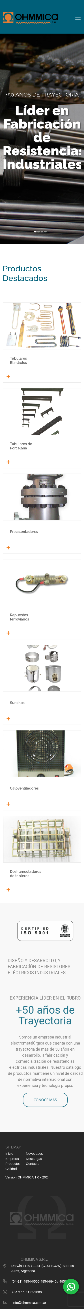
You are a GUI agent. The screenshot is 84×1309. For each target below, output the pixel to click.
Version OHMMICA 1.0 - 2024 (27, 1177)
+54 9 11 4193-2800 (22, 1292)
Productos (13, 1163)
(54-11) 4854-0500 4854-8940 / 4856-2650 (39, 1281)
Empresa (12, 1159)
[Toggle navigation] (78, 17)
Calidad (11, 1169)
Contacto (32, 1163)
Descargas (34, 1159)
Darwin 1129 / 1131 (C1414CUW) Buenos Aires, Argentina (38, 1268)
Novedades (34, 1153)
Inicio (9, 1153)
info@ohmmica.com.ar (24, 1302)
